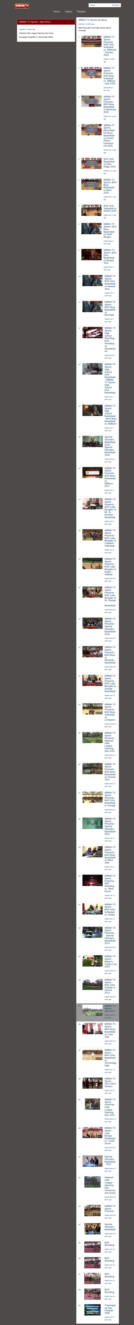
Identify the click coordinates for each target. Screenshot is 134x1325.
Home (57, 11)
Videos (68, 11)
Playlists (81, 11)
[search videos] (100, 5)
